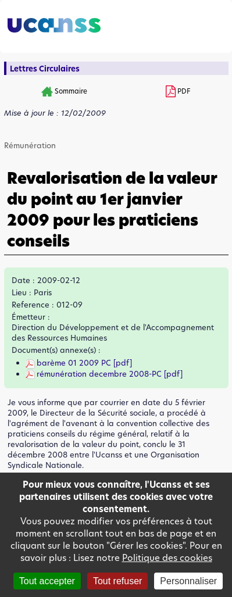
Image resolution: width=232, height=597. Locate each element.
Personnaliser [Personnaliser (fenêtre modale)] (188, 581)
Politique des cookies (167, 558)
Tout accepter (47, 581)
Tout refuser (117, 581)
